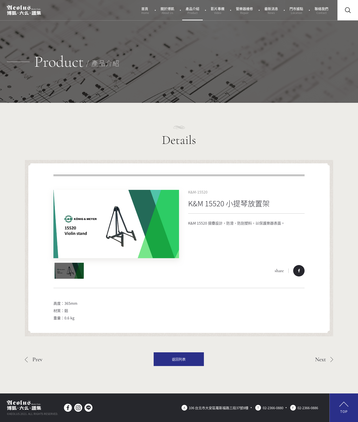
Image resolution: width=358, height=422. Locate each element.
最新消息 (271, 10)
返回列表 (179, 359)
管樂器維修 (244, 10)
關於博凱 (167, 10)
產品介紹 (192, 10)
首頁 (145, 10)
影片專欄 (217, 10)
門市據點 (296, 10)
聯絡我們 (321, 10)
